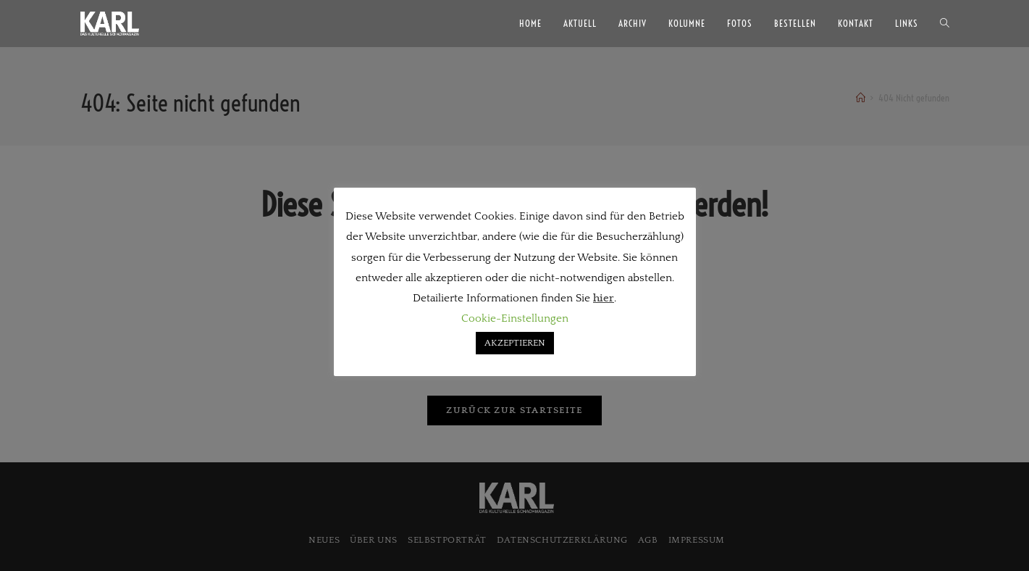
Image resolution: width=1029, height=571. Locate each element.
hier (603, 298)
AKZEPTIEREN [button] (514, 343)
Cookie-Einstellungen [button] (514, 318)
